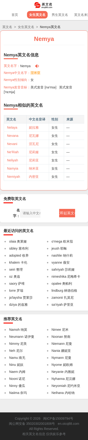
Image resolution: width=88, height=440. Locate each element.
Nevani (12, 144)
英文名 (7, 27)
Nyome (57, 365)
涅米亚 (35, 73)
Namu (13, 358)
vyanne (57, 262)
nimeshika (59, 276)
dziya (13, 304)
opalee (56, 283)
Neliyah (12, 160)
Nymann (58, 358)
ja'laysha (15, 297)
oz (11, 276)
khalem (14, 262)
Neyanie (58, 372)
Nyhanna (58, 379)
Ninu (12, 365)
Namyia (12, 168)
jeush (55, 248)
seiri (12, 269)
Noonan (57, 336)
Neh (12, 351)
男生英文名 (60, 15)
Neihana (58, 393)
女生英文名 (37, 15)
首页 (14, 15)
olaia (12, 241)
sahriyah (58, 269)
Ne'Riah (13, 152)
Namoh (14, 329)
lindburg (57, 290)
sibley (13, 248)
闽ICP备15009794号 (58, 418)
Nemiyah (13, 176)
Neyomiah (59, 386)
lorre (12, 290)
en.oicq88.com (68, 423)
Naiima (14, 393)
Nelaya (12, 127)
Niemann (58, 343)
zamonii (57, 297)
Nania (56, 351)
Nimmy (14, 343)
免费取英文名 (15, 199)
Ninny (13, 386)
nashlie (57, 255)
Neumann (16, 336)
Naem (13, 372)
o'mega (57, 241)
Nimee (56, 329)
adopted (15, 255)
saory (13, 283)
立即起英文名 (67, 213)
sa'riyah (57, 304)
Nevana (12, 136)
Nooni (13, 379)
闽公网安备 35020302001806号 (32, 423)
